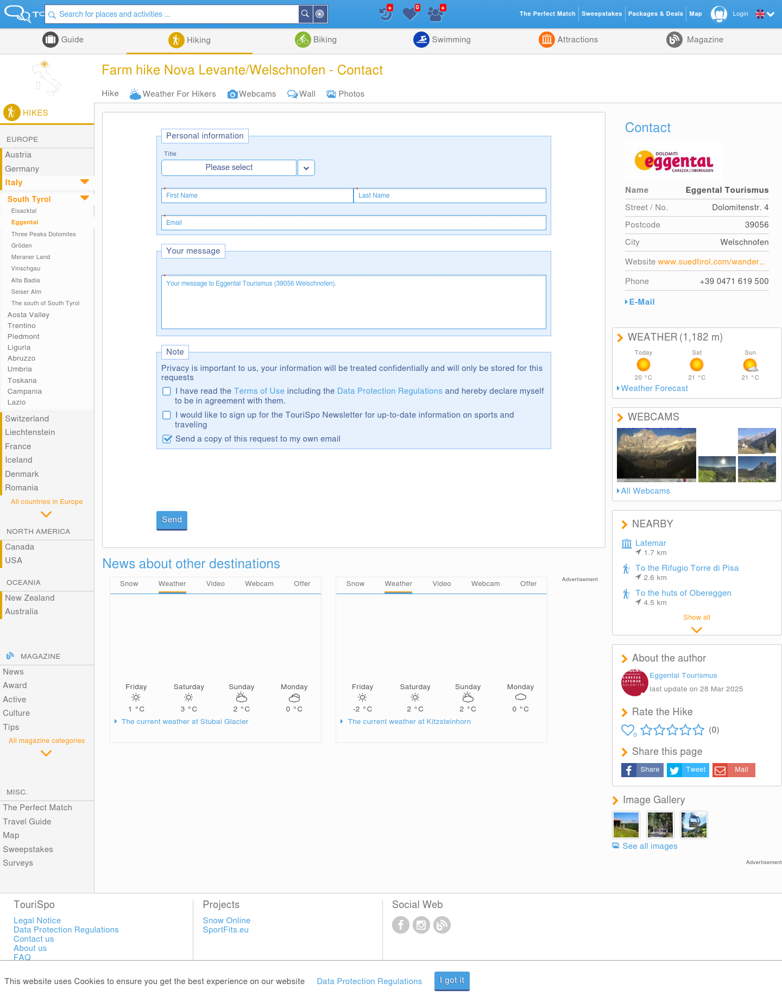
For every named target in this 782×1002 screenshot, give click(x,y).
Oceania (24, 583)
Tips (11, 727)
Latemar (651, 548)
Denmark (22, 474)
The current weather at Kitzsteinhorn (408, 722)
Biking (324, 40)
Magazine (704, 40)
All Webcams (646, 491)
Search (350, 14)
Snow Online (227, 921)
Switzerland (27, 419)
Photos (351, 94)
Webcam (259, 584)
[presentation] (238, 481)
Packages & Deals (655, 14)
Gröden (21, 246)
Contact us (34, 939)
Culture (16, 713)
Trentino (22, 326)
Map (11, 835)
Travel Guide (27, 822)
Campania (25, 391)
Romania (22, 488)
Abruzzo (21, 358)
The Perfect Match (37, 808)
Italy (14, 183)
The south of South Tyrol (45, 303)
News (13, 672)
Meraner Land (31, 257)
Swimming (450, 40)
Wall (307, 94)
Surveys (18, 863)
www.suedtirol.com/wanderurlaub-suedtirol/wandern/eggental (713, 262)
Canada (19, 547)
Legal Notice (37, 921)
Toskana (22, 381)
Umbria (20, 369)
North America (39, 531)
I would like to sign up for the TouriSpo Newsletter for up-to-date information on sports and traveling (344, 420)
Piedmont (24, 337)
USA (13, 561)
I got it (452, 980)
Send (172, 520)
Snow (128, 584)
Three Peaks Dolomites (43, 234)
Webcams (257, 94)
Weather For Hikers (179, 94)
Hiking (198, 40)
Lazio (17, 402)
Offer (302, 584)
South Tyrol (29, 200)
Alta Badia (25, 280)
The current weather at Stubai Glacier (184, 722)
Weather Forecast (655, 389)
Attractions (576, 40)
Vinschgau (26, 269)
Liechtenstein (30, 432)
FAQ (22, 958)
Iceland (19, 460)
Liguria (19, 347)
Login (740, 14)
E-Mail (642, 302)
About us (30, 948)
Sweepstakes (28, 850)
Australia (22, 612)
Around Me (364, 15)
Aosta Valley (29, 315)
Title (170, 154)
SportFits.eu (226, 930)
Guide (71, 40)
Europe (22, 139)
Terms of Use (259, 391)
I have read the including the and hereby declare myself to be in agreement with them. (359, 396)
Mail (741, 769)
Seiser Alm (26, 292)
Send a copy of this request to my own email (257, 439)
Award (15, 686)
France (18, 447)
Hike (110, 94)
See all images (650, 846)
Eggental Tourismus (683, 675)
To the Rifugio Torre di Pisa (687, 573)
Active (14, 700)
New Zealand (30, 598)
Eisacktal (24, 211)
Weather (172, 584)
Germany (22, 169)
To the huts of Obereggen (683, 598)
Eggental (25, 222)
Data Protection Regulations (390, 391)
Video (215, 584)
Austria (18, 155)
